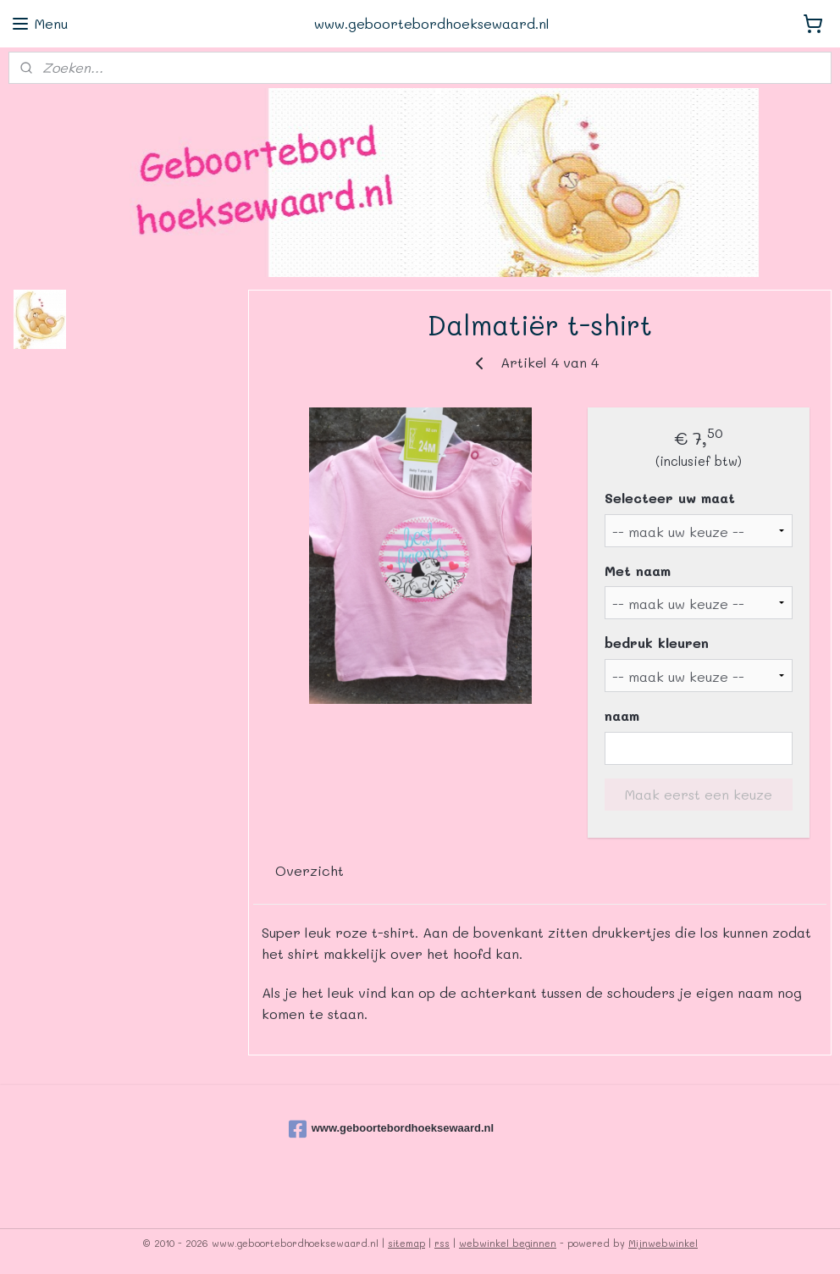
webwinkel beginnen (507, 1243)
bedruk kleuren (657, 642)
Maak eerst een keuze (698, 793)
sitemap (406, 1243)
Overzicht (309, 869)
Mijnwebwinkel (663, 1243)
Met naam (638, 570)
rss (442, 1243)
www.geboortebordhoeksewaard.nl (392, 1129)
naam (622, 715)
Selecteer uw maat (670, 498)
